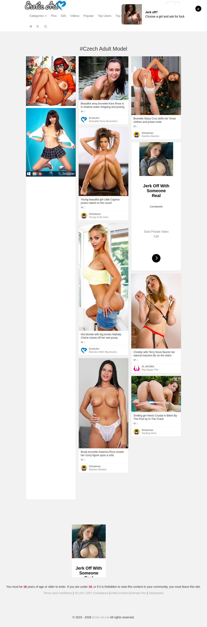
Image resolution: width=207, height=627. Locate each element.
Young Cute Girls (98, 217)
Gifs (63, 16)
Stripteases (156, 593)
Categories (38, 16)
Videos (74, 16)
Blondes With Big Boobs (103, 352)
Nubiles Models (150, 136)
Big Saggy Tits (150, 369)
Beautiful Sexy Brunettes (103, 121)
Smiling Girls (149, 433)
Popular (89, 16)
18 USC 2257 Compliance (91, 593)
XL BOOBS (148, 366)
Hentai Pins (139, 593)
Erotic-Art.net (101, 617)
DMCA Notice (120, 593)
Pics (53, 16)
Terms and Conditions (57, 593)
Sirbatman (147, 133)
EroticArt (94, 118)
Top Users (104, 16)
